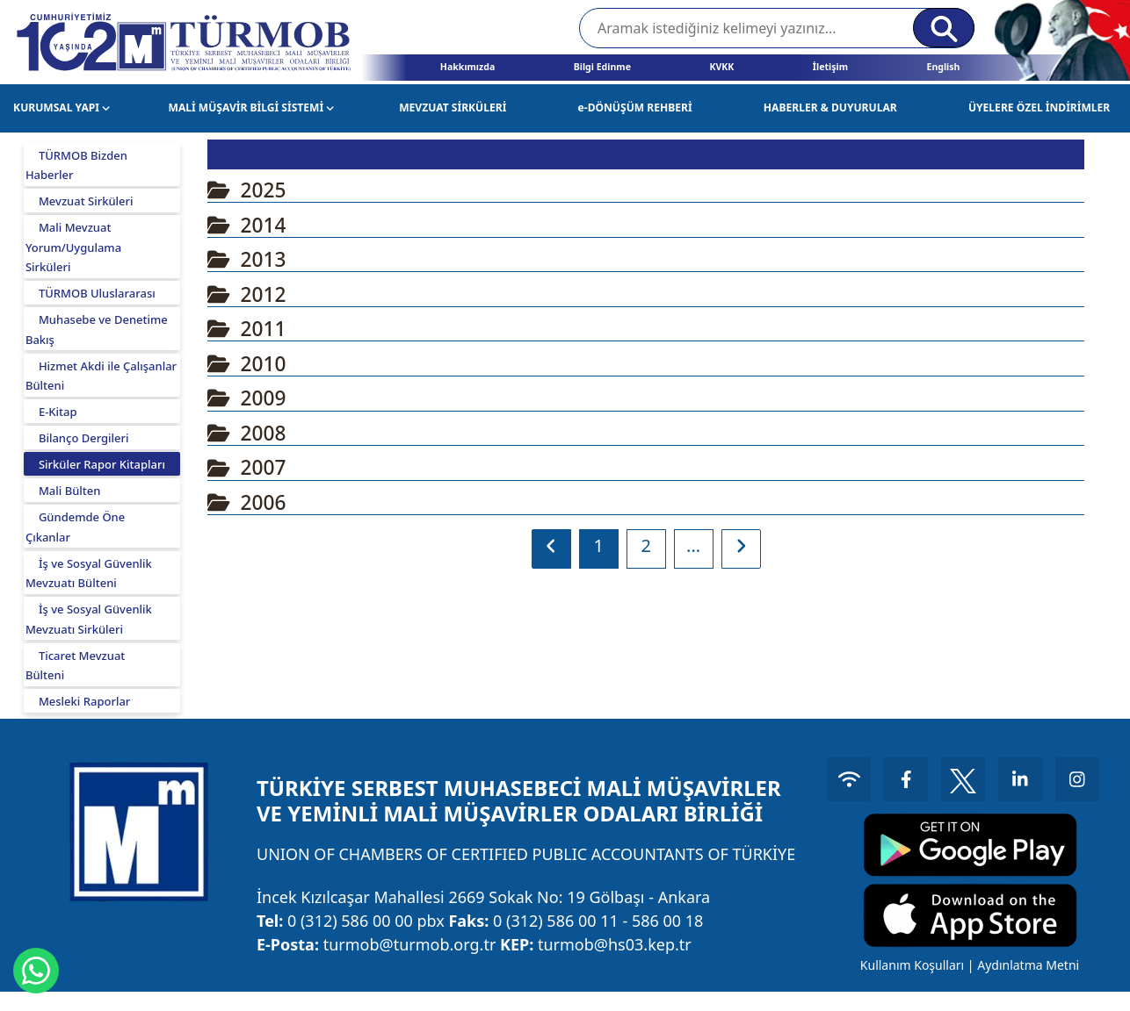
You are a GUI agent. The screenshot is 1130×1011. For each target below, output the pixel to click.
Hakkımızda (467, 67)
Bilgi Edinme (602, 67)
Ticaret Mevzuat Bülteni (75, 666)
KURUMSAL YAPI (61, 107)
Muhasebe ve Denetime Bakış (96, 330)
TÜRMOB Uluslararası (97, 293)
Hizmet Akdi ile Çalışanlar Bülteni (101, 376)
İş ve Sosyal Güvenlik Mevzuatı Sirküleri (88, 619)
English (943, 67)
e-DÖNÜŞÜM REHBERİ (635, 107)
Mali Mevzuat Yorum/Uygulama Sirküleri (73, 247)
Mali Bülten (70, 490)
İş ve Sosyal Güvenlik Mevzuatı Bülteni (88, 574)
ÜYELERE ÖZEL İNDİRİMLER (1039, 107)
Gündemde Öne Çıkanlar (75, 527)
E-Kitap (58, 411)
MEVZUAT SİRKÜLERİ (452, 107)
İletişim (830, 67)
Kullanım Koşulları (912, 965)
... (693, 545)
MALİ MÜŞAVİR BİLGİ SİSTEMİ (252, 107)
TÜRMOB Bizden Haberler (76, 165)
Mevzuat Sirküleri (86, 201)
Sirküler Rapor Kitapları (102, 464)
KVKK (721, 67)
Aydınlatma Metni (1028, 965)
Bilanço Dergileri (84, 438)
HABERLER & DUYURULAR (830, 107)
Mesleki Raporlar (84, 701)
